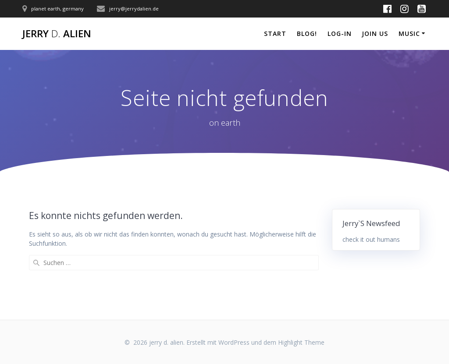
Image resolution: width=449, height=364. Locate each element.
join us (375, 33)
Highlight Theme (301, 342)
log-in (340, 33)
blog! (307, 33)
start (275, 33)
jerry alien (56, 34)
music (409, 33)
